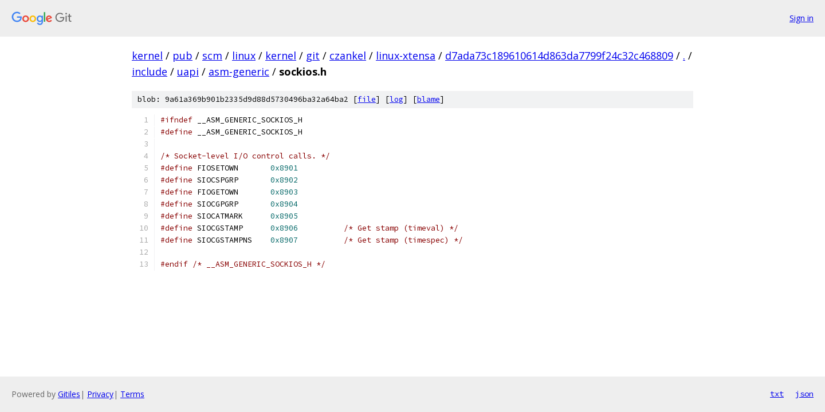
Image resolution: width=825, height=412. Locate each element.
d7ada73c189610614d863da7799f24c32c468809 (559, 55)
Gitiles (69, 394)
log (396, 99)
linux (244, 55)
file (367, 99)
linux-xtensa (405, 55)
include (149, 71)
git (313, 55)
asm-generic (239, 71)
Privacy (100, 394)
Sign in (801, 18)
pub (182, 55)
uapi (188, 71)
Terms (132, 394)
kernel (147, 55)
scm (212, 55)
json (804, 394)
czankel (347, 55)
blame (428, 99)
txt (777, 394)
